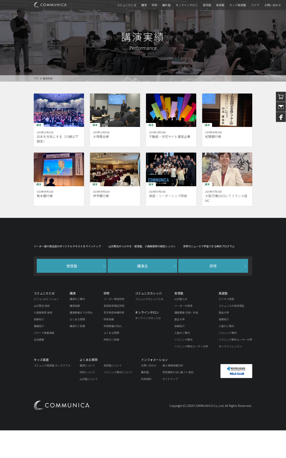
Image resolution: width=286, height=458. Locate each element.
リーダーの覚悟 (183, 333)
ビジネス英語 (226, 326)
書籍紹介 (39, 354)
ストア (255, 5)
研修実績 (109, 347)
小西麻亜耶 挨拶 (43, 340)
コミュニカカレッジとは (149, 326)
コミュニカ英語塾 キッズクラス (52, 393)
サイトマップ (170, 406)
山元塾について (89, 406)
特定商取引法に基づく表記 (177, 400)
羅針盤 (166, 5)
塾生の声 (179, 347)
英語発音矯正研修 (114, 333)
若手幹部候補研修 (114, 340)
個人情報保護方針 (172, 393)
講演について (87, 393)
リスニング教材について (118, 400)
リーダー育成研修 (114, 326)
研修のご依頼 (111, 367)
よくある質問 (77, 347)
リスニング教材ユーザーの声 (191, 374)
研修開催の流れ (113, 354)
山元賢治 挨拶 (42, 333)
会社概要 (39, 367)
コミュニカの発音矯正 (231, 333)
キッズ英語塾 (237, 5)
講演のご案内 (77, 326)
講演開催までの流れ (81, 340)
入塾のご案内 (182, 360)
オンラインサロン (187, 5)
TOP (36, 78)
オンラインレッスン (230, 374)
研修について (87, 400)
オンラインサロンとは (148, 346)
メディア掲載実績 (44, 360)
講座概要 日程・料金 (186, 340)
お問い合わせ (272, 5)
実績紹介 (39, 347)
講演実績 (75, 333)
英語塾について (113, 393)
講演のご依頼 (77, 354)
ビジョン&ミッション (46, 326)
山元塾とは (180, 326)
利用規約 (146, 406)
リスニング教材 (183, 367)
